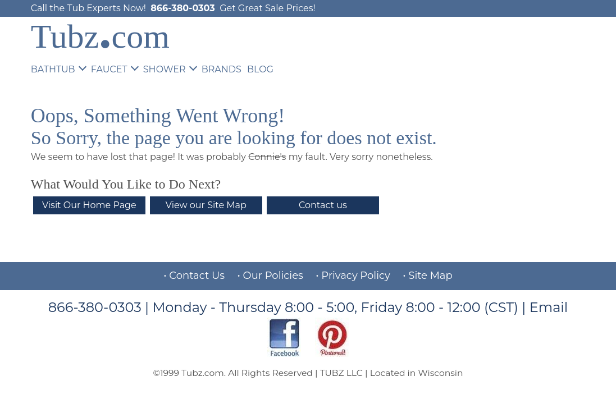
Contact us (323, 205)
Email (549, 307)
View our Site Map (206, 205)
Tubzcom (100, 36)
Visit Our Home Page (89, 205)
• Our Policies (270, 275)
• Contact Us (194, 275)
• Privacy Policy (353, 275)
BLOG (260, 69)
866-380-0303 (182, 8)
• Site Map (427, 275)
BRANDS (221, 69)
